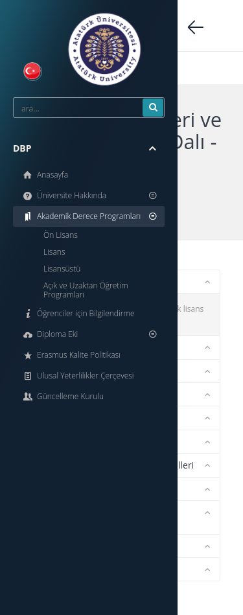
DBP (84, 148)
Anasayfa (44, 174)
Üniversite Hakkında (89, 195)
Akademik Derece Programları (89, 216)
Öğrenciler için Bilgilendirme (78, 313)
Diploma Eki (89, 334)
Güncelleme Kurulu (62, 396)
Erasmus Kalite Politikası (71, 354)
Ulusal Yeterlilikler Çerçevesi (77, 375)
